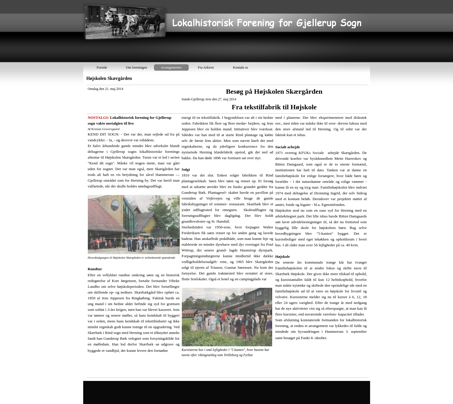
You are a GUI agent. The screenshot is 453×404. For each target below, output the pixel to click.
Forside (102, 67)
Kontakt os (240, 67)
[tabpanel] (227, 231)
